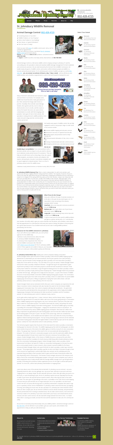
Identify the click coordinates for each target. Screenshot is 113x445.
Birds (85, 122)
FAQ (72, 20)
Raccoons (86, 36)
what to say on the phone (27, 245)
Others (86, 150)
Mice (85, 71)
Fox (85, 108)
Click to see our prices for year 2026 (46, 423)
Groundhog (87, 85)
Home (21, 20)
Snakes (86, 135)
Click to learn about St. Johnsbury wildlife (43, 427)
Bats (85, 128)
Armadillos (87, 93)
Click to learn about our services (47, 421)
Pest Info (54, 20)
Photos (38, 20)
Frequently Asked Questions (45, 430)
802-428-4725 (85, 16)
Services (29, 20)
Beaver (86, 101)
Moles (85, 78)
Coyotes (86, 115)
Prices (45, 20)
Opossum (86, 49)
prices (30, 48)
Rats (85, 64)
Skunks (86, 58)
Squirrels (86, 43)
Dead (85, 142)
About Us (63, 20)
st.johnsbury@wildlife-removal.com (84, 10)
